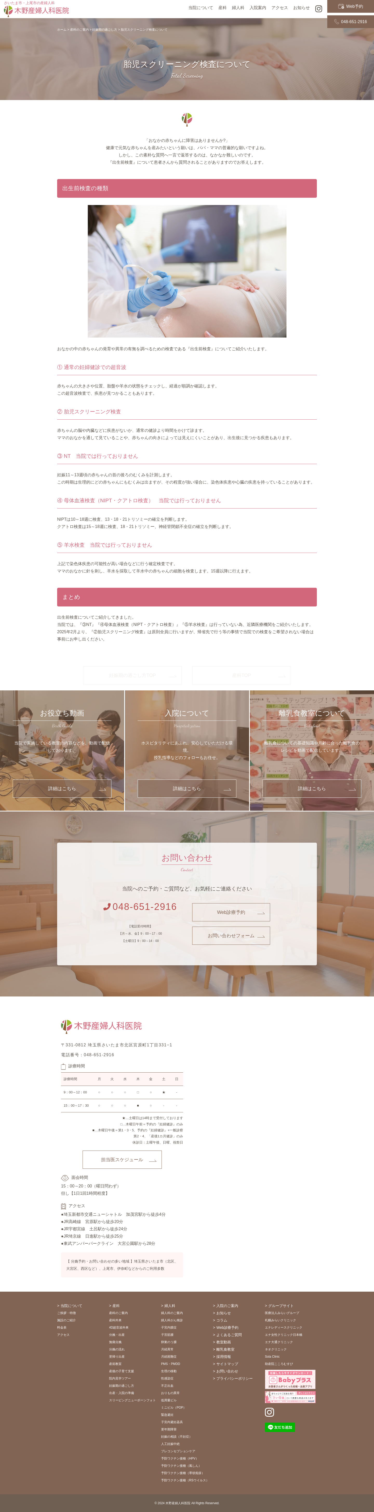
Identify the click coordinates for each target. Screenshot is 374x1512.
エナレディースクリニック (283, 1327)
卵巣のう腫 (169, 1342)
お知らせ (223, 1313)
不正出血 (167, 1386)
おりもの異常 (170, 1393)
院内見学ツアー (120, 1378)
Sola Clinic (272, 1356)
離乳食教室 (225, 1349)
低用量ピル (169, 1400)
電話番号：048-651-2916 (87, 1055)
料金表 (61, 1327)
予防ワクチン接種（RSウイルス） (185, 1480)
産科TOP (241, 675)
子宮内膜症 (169, 1327)
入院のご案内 (227, 1306)
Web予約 (350, 4)
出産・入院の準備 (121, 1393)
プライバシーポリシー (234, 1378)
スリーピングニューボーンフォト (132, 1400)
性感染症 (167, 1378)
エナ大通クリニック (279, 1342)
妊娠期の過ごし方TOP (132, 675)
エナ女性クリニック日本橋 (283, 1335)
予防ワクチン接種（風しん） (181, 1466)
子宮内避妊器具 (172, 1422)
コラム (221, 1320)
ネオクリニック (276, 1349)
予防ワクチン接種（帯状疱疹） (183, 1473)
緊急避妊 (167, 1415)
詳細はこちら (62, 788)
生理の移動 (169, 1371)
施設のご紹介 (66, 1320)
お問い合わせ (227, 1371)
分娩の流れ (117, 1349)
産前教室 (115, 1364)
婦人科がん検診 (172, 1320)
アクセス (279, 9)
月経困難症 (169, 1356)
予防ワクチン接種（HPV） (180, 1458)
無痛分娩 (115, 1342)
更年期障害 (169, 1429)
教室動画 (223, 1342)
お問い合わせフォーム (231, 935)
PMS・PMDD (170, 1364)
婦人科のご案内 (172, 1313)
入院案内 (258, 9)
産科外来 (115, 1320)
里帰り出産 (117, 1356)
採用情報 (223, 1357)
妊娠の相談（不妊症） (176, 1436)
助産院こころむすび (279, 1364)
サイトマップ (227, 1364)
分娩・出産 (117, 1335)
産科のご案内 (118, 1313)
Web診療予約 (231, 912)
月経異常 (167, 1349)
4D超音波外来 (119, 1327)
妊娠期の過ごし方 (121, 1386)
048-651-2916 (350, 13)
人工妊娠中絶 (170, 1444)
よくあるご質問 (229, 1335)
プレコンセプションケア (178, 1451)
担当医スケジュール (122, 1159)
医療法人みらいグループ (282, 1313)
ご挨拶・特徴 (66, 1313)
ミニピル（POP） (173, 1407)
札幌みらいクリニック (280, 1320)
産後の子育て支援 (121, 1371)
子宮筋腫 (167, 1335)
